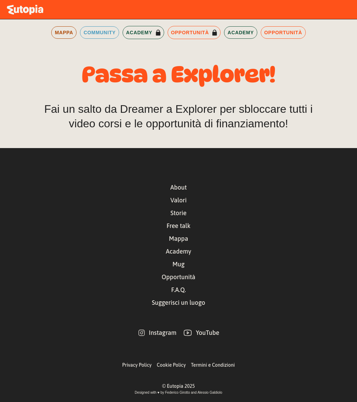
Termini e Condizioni (213, 365)
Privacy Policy (137, 365)
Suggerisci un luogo (178, 302)
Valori (178, 200)
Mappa (178, 238)
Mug (178, 264)
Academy (178, 251)
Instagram (163, 332)
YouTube (207, 332)
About (178, 187)
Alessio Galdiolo (209, 392)
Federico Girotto (177, 392)
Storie (178, 213)
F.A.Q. (178, 289)
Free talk (178, 225)
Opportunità (178, 277)
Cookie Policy (171, 365)
